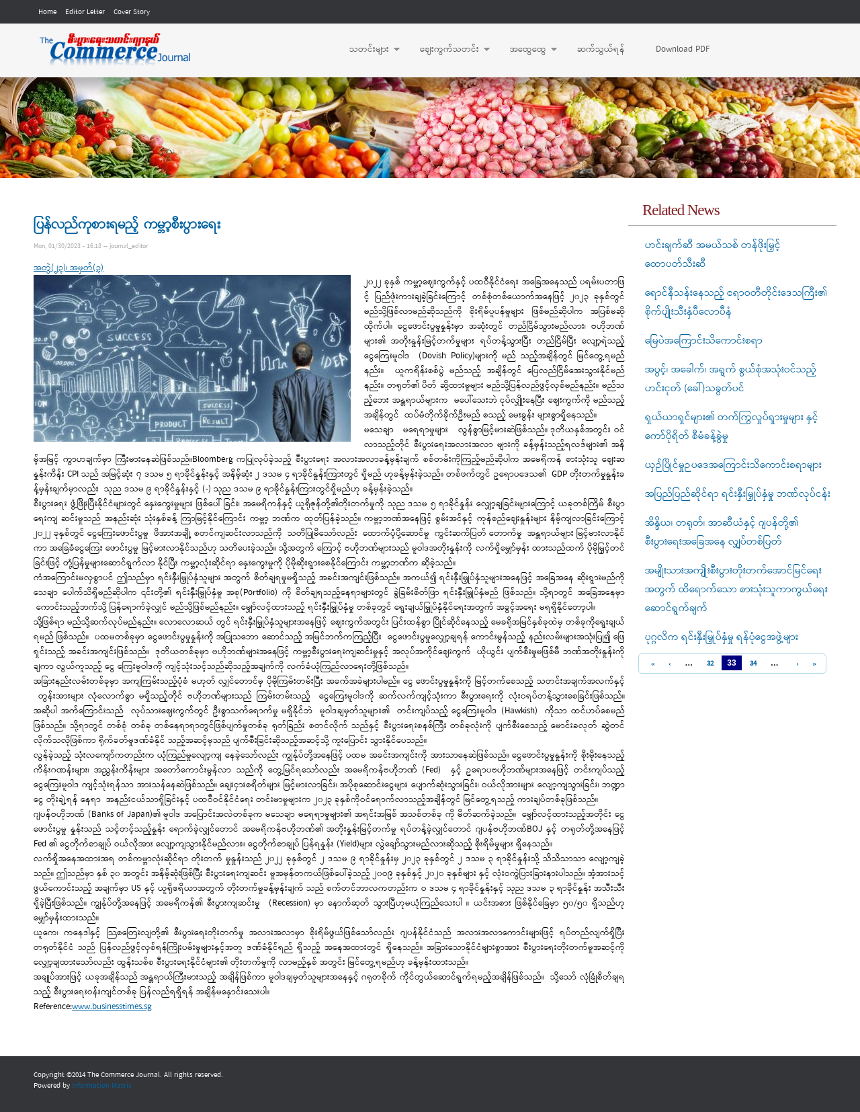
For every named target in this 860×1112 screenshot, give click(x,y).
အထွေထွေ (527, 49)
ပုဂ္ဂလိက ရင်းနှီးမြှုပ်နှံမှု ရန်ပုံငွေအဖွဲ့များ (721, 637)
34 (753, 664)
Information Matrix (102, 1086)
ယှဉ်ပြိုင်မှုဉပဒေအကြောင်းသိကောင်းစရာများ (733, 465)
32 (710, 664)
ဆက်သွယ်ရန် (601, 49)
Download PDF (683, 49)
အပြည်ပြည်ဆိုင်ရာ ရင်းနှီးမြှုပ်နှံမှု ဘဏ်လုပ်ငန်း (737, 494)
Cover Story (132, 12)
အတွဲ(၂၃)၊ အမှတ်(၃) (68, 268)
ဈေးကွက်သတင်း (448, 49)
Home (47, 12)
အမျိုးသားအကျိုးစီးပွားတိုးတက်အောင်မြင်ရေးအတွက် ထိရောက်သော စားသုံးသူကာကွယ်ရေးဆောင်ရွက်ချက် (736, 590)
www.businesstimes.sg (112, 1007)
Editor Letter (85, 12)
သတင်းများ (368, 49)
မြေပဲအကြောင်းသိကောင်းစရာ (704, 341)
